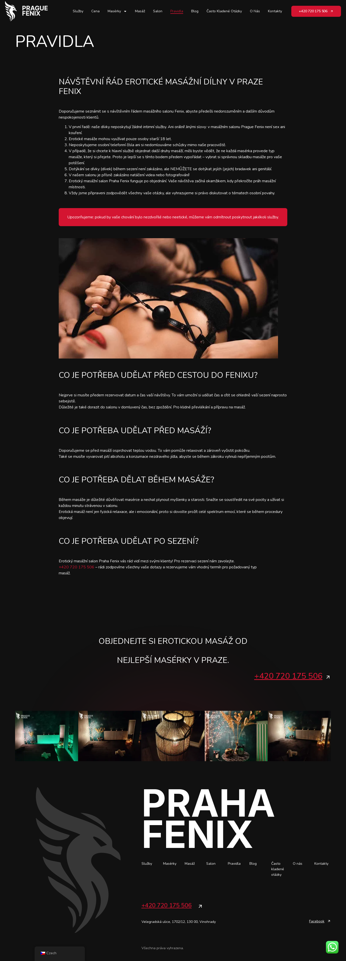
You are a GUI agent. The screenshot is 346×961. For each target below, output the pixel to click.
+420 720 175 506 (76, 567)
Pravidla (176, 11)
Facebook (316, 921)
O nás (255, 11)
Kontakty (275, 11)
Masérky (117, 11)
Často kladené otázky (224, 11)
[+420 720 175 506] (328, 677)
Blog (194, 11)
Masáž (140, 11)
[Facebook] (329, 921)
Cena (95, 11)
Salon (157, 11)
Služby (78, 11)
